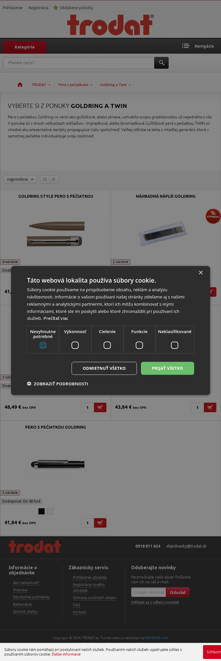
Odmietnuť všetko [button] (104, 368)
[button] (57, 383)
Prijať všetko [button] (167, 368)
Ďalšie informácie (66, 654)
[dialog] (110, 330)
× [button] (200, 273)
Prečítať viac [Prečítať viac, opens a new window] (55, 318)
